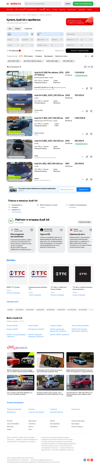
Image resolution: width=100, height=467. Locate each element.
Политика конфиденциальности (42, 460)
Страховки (81, 9)
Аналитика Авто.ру (56, 412)
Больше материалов (15, 403)
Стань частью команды (36, 412)
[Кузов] (13, 39)
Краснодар (75, 424)
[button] (92, 56)
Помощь (31, 409)
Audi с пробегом (32, 15)
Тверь (9, 429)
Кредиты (62, 9)
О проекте (53, 409)
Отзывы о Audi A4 (56, 325)
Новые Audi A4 (33, 325)
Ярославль (32, 421)
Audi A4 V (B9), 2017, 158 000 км (48, 118)
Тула (30, 429)
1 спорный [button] (72, 207)
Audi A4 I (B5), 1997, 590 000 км (48, 163)
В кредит (10, 309)
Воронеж (10, 426)
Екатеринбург (55, 424)
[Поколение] (79, 34)
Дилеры (11, 260)
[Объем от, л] (72, 39)
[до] (86, 39)
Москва (9, 421)
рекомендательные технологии (49, 462)
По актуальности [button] (14, 67)
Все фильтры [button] (12, 50)
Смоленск (32, 424)
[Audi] (18, 34)
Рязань (52, 421)
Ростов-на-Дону (77, 426)
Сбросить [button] (59, 51)
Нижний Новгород (77, 421)
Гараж (89, 9)
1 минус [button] (42, 207)
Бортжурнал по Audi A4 (36, 329)
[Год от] (13, 45)
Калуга (31, 426)
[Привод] (57, 39)
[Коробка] (27, 39)
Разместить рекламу (14, 409)
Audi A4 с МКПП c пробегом (59, 335)
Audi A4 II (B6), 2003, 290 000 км (49, 95)
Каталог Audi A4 (12, 325)
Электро (42, 9)
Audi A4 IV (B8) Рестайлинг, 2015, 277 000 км (49, 73)
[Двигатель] (42, 39)
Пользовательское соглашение (17, 460)
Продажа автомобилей (13, 15)
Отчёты (54, 9)
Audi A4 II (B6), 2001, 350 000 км (48, 141)
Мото (48, 9)
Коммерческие (31, 9)
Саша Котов (75, 409)
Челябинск (54, 426)
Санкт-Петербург (13, 424)
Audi (24, 15)
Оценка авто (71, 9)
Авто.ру (15, 3)
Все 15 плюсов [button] (16, 212)
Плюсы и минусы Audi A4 (80, 325)
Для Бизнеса (11, 412)
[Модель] (50, 34)
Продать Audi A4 (12, 329)
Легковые (10, 9)
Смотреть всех (12, 302)
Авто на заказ (20, 9)
